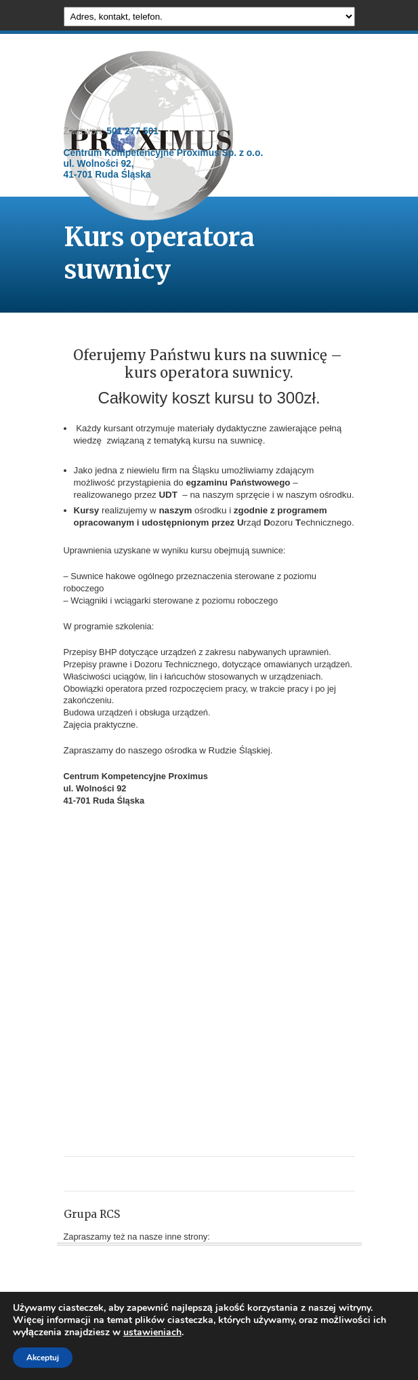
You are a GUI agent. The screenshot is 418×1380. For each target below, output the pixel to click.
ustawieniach (152, 1332)
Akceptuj (42, 1357)
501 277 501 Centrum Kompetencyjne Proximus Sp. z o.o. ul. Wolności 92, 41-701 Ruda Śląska (164, 152)
